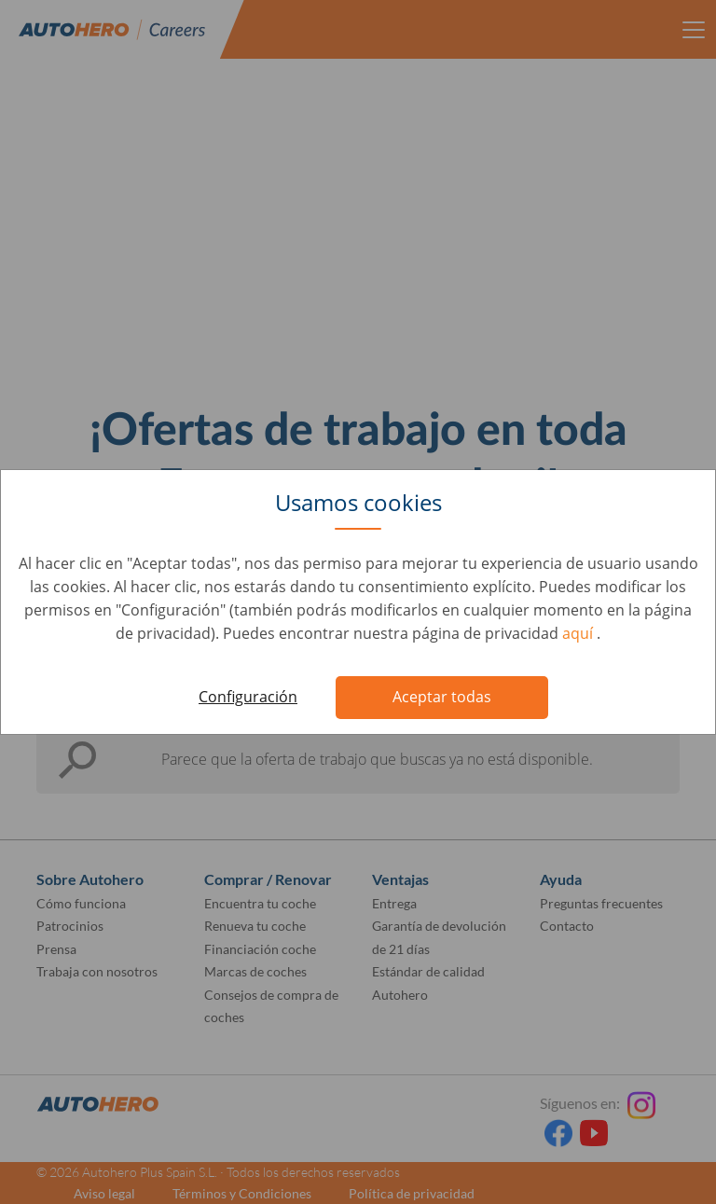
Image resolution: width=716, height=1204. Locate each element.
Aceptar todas (441, 696)
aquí (579, 633)
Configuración (248, 696)
